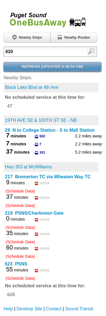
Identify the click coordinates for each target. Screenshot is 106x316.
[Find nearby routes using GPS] (74, 38)
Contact (54, 308)
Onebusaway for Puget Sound (45, 17)
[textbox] (44, 51)
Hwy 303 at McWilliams (28, 166)
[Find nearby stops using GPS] (27, 38)
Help (8, 308)
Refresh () (52, 66)
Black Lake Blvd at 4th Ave (32, 87)
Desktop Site (29, 308)
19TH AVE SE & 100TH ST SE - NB (41, 120)
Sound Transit (79, 308)
